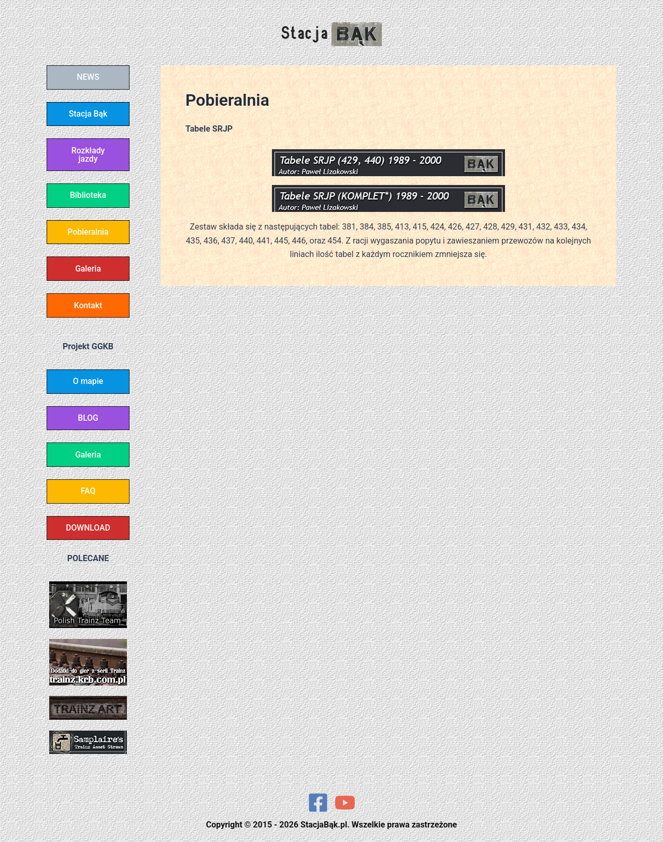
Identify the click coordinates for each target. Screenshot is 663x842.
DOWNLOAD (88, 535)
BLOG (88, 424)
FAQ (88, 498)
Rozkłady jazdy (88, 156)
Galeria (88, 272)
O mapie (88, 386)
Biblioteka (87, 198)
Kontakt (88, 310)
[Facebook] (318, 802)
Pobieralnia (88, 235)
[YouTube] (345, 802)
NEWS (88, 77)
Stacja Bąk (88, 115)
